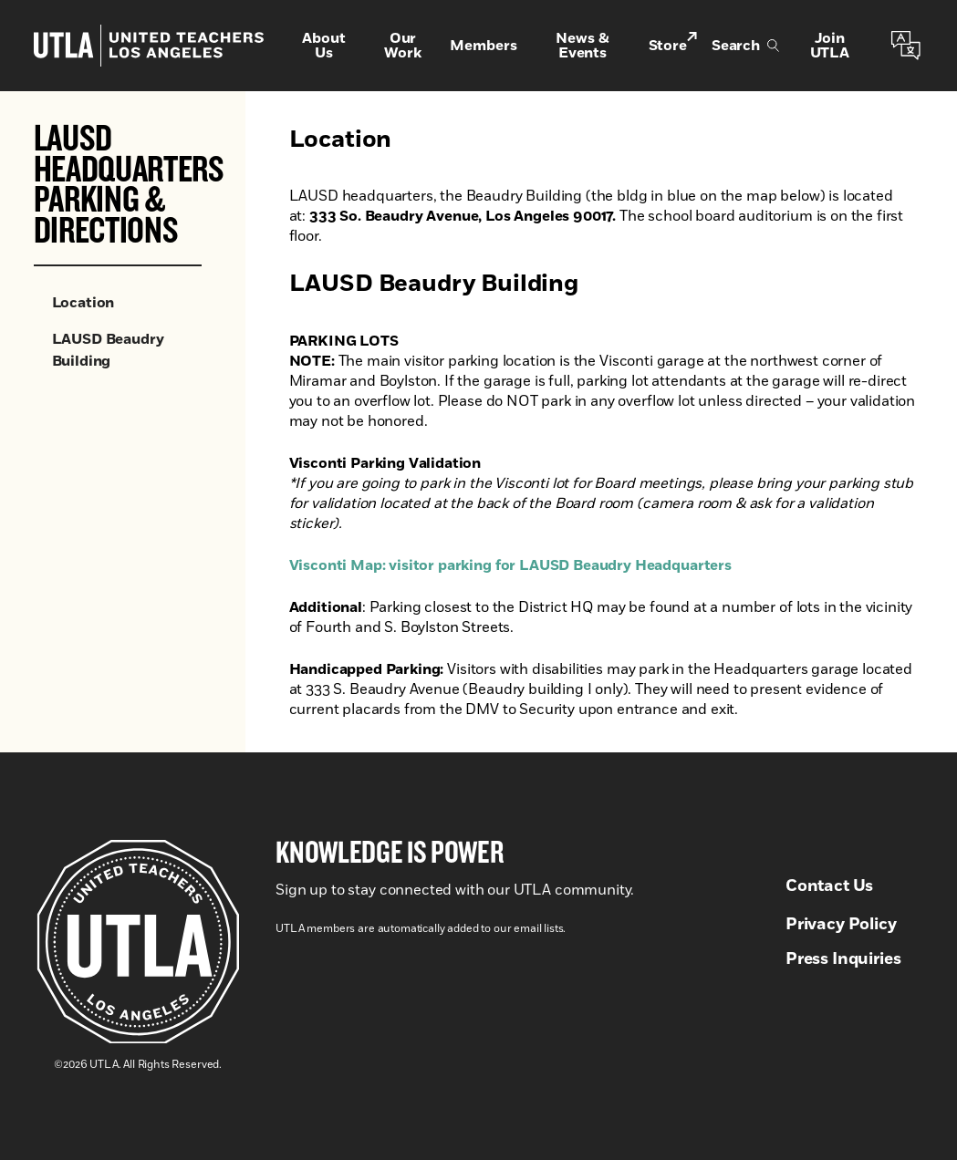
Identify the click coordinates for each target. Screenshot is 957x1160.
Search (745, 46)
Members (483, 46)
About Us (323, 45)
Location (83, 303)
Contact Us (829, 886)
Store (673, 44)
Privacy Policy (841, 925)
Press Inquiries (843, 959)
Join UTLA (829, 45)
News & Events (582, 45)
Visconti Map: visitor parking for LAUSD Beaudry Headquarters (510, 565)
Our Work (402, 45)
